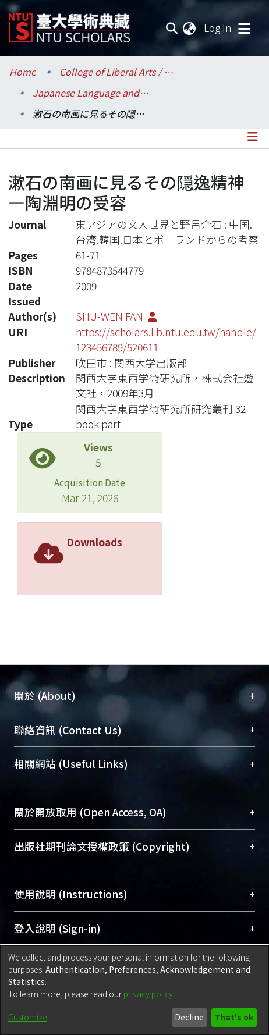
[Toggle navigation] (244, 28)
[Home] (69, 23)
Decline (189, 1017)
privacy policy (148, 994)
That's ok (233, 1017)
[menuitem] (190, 27)
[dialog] (134, 990)
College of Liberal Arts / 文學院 (117, 72)
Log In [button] (218, 27)
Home (22, 72)
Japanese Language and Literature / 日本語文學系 (91, 92)
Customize (27, 1017)
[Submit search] (171, 28)
